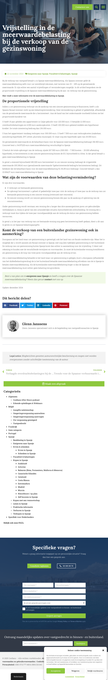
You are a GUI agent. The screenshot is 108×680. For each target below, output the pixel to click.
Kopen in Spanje (20, 473)
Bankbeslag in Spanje (22, 452)
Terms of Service (87, 625)
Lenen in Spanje (20, 516)
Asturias (22, 479)
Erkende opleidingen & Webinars (27, 416)
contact (48, 279)
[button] (103, 650)
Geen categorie (14, 442)
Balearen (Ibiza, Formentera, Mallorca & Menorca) (40, 483)
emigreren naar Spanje (37, 276)
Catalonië (22, 489)
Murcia (21, 503)
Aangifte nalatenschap (23, 422)
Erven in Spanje (25, 463)
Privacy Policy (74, 625)
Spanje (74, 73)
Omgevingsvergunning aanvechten (29, 426)
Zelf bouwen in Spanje (28, 509)
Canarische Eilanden (27, 486)
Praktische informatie (23, 519)
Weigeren (75, 671)
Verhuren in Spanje (21, 523)
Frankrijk (12, 439)
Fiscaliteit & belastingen (60, 73)
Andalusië (22, 476)
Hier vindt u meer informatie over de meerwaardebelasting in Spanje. (33, 95)
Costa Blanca (23, 493)
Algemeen (12, 409)
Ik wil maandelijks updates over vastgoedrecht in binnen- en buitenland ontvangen (65, 612)
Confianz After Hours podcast (26, 412)
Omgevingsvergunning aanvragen (28, 429)
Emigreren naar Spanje (38, 73)
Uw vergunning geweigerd (25, 432)
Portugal (12, 446)
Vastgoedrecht (19, 436)
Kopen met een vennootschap (26, 513)
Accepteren (56, 671)
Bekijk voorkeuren (95, 671)
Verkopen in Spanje (22, 526)
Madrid (21, 499)
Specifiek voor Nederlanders (21, 529)
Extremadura (24, 496)
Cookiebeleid (69, 676)
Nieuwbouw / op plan (27, 506)
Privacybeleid (79, 676)
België (11, 419)
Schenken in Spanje (27, 466)
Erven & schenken (21, 459)
